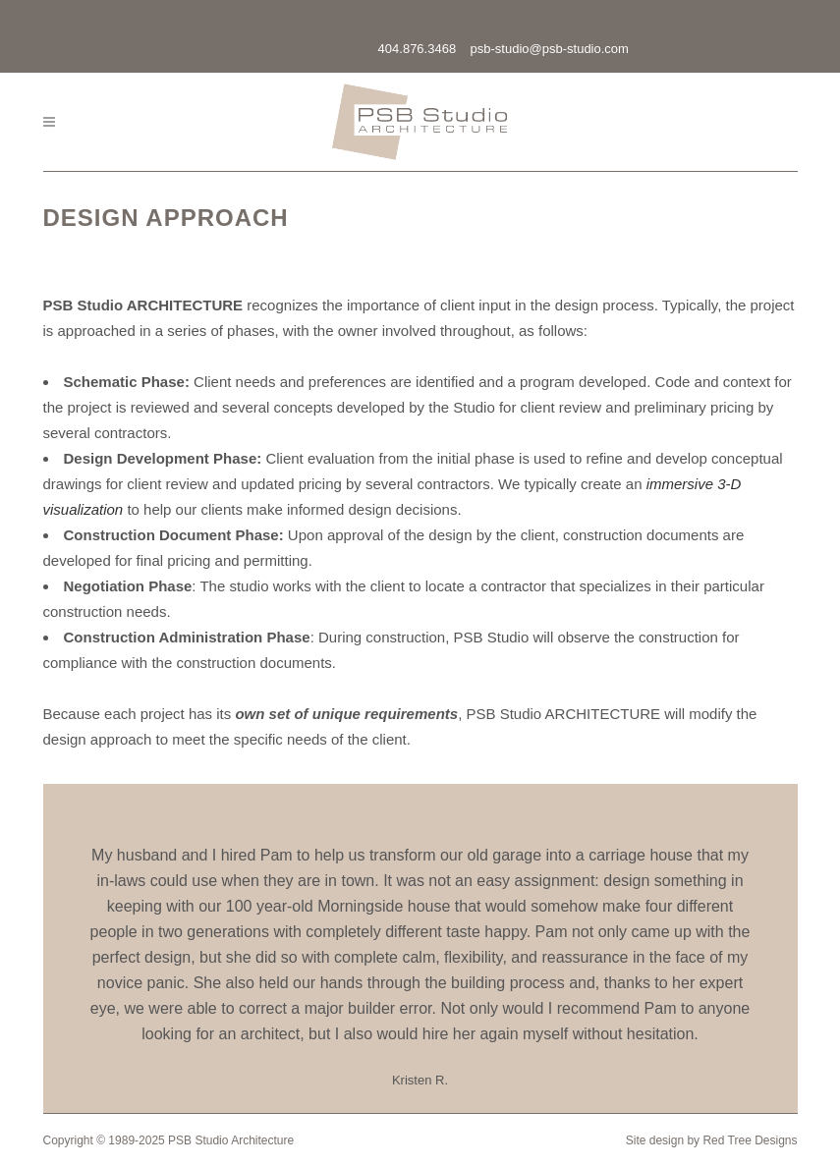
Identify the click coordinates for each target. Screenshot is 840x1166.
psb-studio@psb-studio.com (550, 48)
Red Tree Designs (749, 1140)
